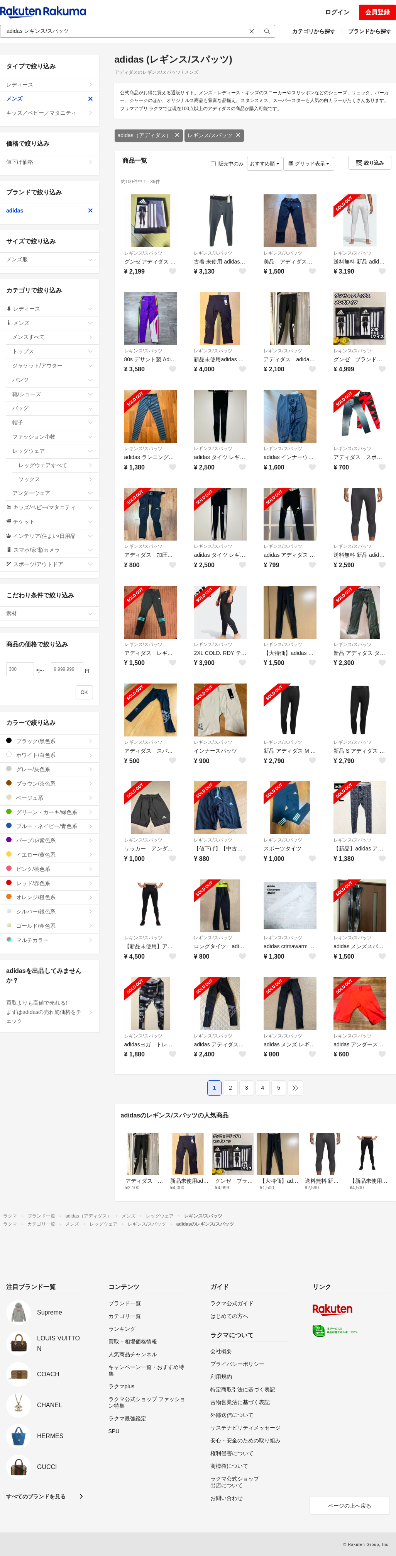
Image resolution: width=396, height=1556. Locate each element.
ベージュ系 (49, 797)
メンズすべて (52, 337)
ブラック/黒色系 (49, 741)
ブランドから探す (369, 31)
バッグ (52, 408)
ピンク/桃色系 (49, 869)
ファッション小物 (52, 437)
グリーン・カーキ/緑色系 (49, 812)
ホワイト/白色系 (49, 755)
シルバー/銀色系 (49, 911)
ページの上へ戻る (349, 1506)
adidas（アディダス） (149, 135)
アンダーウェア (52, 493)
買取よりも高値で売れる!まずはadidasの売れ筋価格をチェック (49, 1012)
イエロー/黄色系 (49, 854)
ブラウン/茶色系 (49, 783)
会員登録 (377, 12)
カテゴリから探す (313, 31)
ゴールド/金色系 (49, 925)
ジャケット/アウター (52, 365)
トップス (52, 351)
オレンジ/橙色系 (49, 897)
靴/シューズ (52, 394)
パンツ (52, 380)
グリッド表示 (308, 164)
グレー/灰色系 (49, 769)
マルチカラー (49, 940)
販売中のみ (227, 164)
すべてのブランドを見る (36, 1496)
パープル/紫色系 (49, 840)
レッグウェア (52, 451)
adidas (49, 210)
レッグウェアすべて (56, 465)
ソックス (56, 479)
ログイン (337, 12)
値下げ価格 (49, 162)
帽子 (52, 422)
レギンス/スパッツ (214, 135)
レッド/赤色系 (49, 883)
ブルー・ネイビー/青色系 (49, 826)
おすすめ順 (264, 164)
